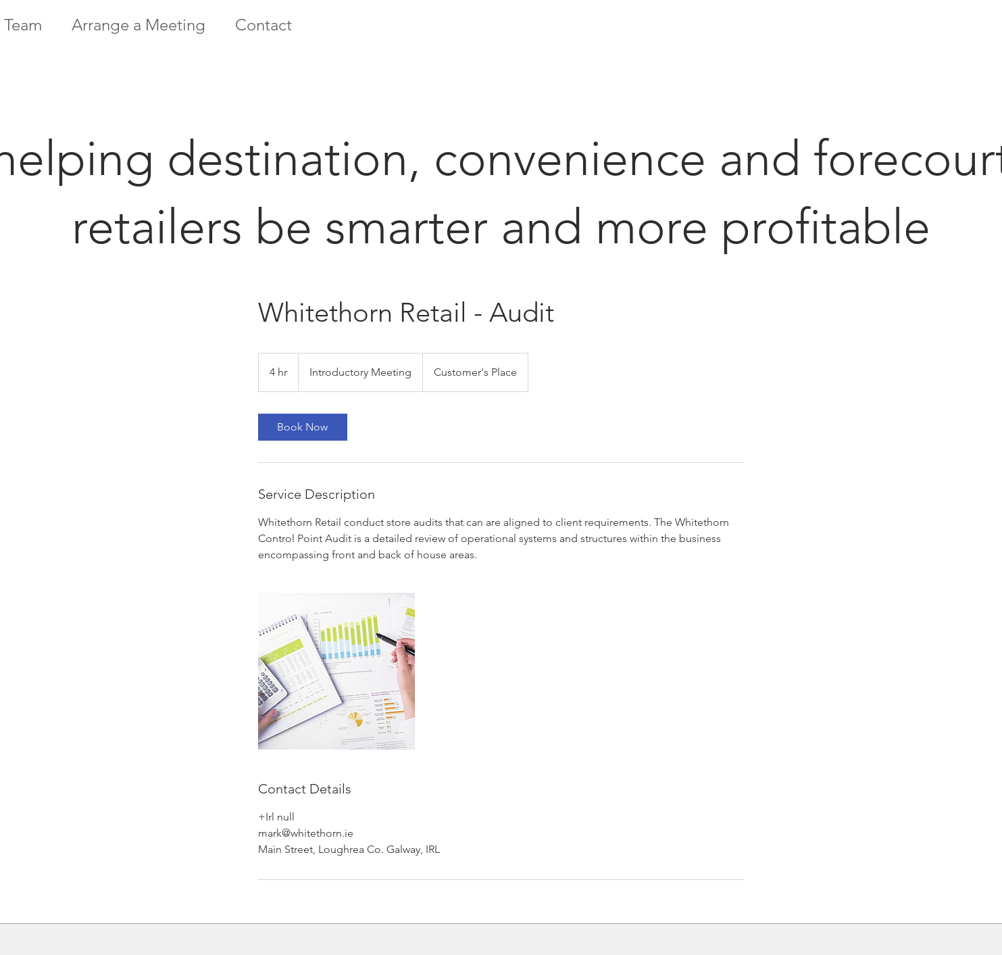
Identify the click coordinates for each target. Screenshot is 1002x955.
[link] (302, 427)
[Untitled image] (336, 671)
